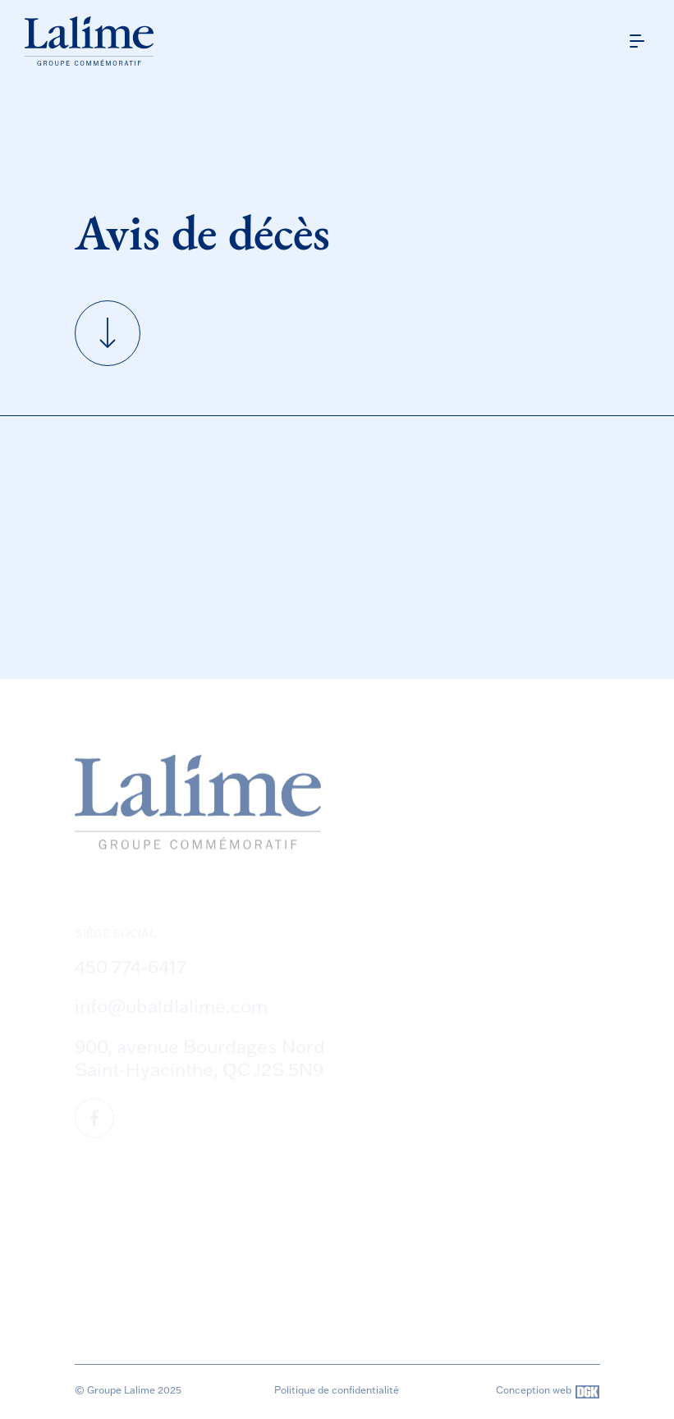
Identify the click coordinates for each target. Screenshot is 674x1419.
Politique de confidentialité (336, 1390)
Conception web (547, 1391)
